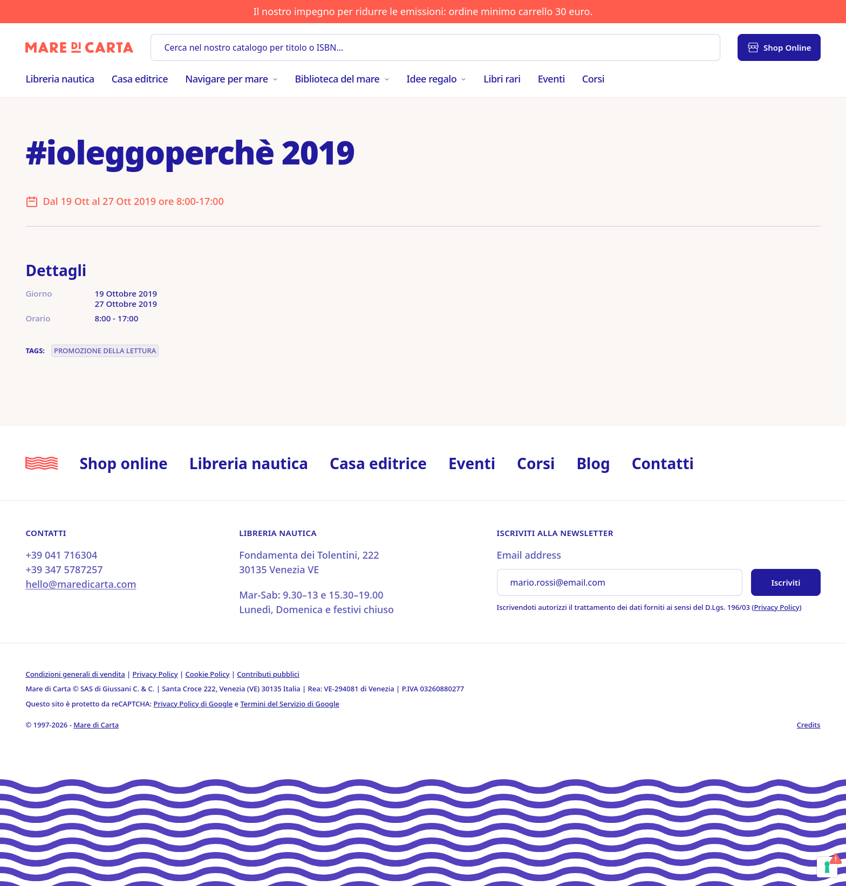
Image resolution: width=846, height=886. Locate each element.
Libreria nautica (59, 78)
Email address (529, 554)
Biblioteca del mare (342, 78)
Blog (593, 463)
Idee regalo (437, 78)
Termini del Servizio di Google (289, 704)
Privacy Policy (776, 607)
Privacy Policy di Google (193, 704)
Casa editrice (140, 78)
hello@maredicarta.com (80, 584)
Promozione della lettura (105, 350)
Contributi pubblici (268, 674)
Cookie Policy (208, 674)
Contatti (663, 463)
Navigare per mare (231, 78)
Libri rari (501, 78)
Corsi (593, 78)
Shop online (123, 463)
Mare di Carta (96, 725)
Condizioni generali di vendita (75, 674)
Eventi (551, 78)
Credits (809, 725)
